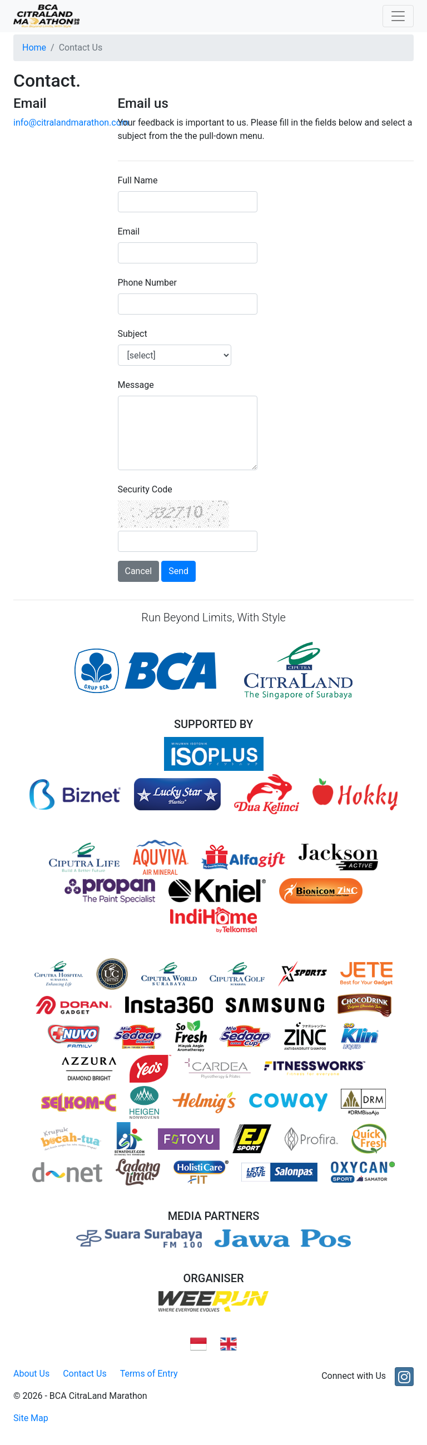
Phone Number (147, 282)
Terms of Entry (149, 1373)
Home (34, 47)
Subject (132, 333)
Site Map (30, 1418)
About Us (31, 1373)
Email (129, 231)
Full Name (138, 180)
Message (136, 385)
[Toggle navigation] (398, 16)
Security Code (145, 489)
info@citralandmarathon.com (71, 122)
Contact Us (85, 1373)
